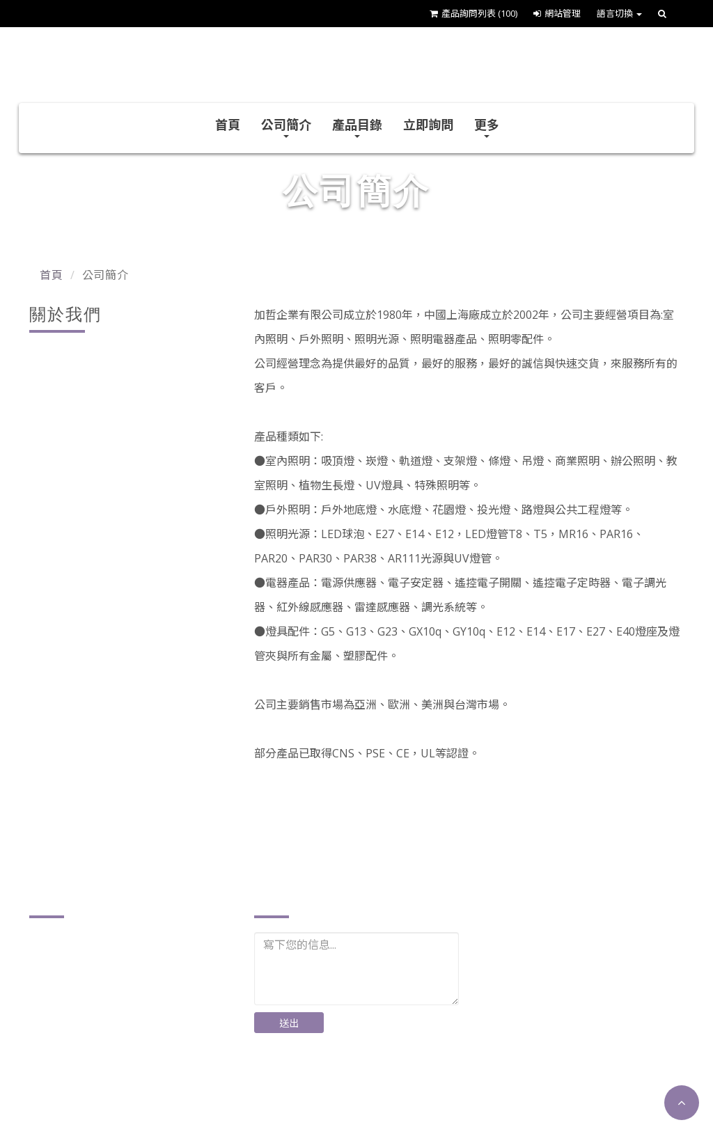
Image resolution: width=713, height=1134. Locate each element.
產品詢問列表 (473, 13)
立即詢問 (428, 124)
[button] (681, 1102)
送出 (289, 1023)
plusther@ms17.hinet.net (112, 1070)
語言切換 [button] (619, 13)
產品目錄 (357, 127)
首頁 (227, 124)
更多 (486, 127)
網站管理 (557, 13)
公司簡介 (286, 127)
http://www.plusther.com (110, 1091)
